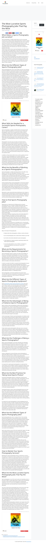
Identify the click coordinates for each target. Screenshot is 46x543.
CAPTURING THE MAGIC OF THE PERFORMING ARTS (40, 68)
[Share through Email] (20, 33)
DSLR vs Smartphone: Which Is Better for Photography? (40, 90)
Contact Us (28, 2)
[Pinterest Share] (10, 33)
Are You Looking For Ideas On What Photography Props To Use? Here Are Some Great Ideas (39, 79)
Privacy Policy (34, 2)
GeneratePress (28, 541)
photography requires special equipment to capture (14, 283)
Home (42, 2)
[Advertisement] (23, 12)
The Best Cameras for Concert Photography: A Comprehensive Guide (14, 536)
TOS (38, 2)
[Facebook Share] (6, 33)
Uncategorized (37, 58)
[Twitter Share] (13, 33)
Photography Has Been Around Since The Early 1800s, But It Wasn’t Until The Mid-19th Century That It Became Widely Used (39, 73)
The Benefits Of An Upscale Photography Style (10, 535)
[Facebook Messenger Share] (17, 33)
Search (35, 23)
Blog (35, 57)
